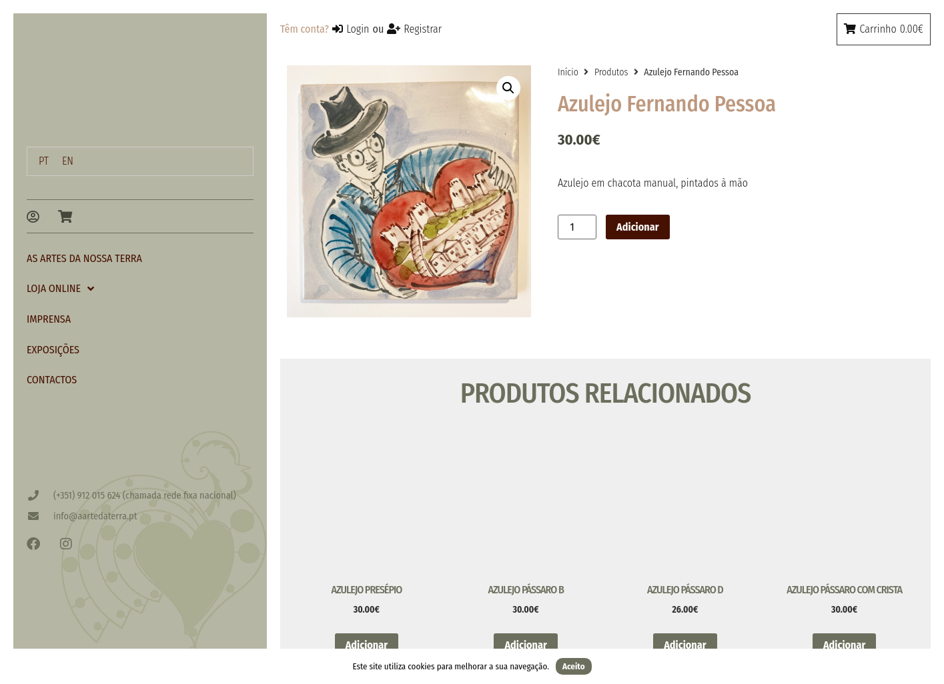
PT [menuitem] (44, 161)
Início (568, 72)
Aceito (573, 666)
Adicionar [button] (367, 645)
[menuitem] (43, 161)
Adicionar (637, 227)
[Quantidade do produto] (577, 227)
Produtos (611, 72)
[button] (508, 88)
